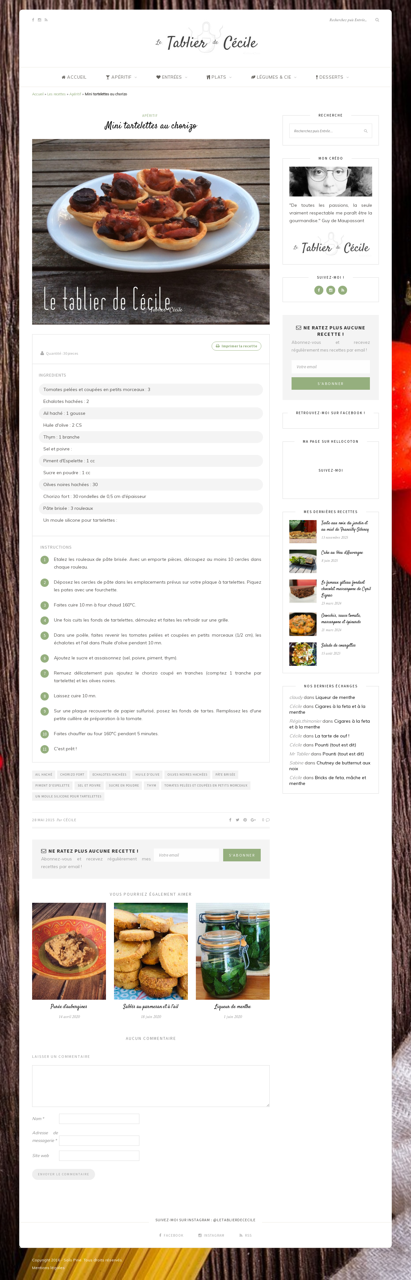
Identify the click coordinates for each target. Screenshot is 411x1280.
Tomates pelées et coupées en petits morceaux (206, 785)
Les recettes (56, 94)
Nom (38, 1118)
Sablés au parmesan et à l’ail (151, 1007)
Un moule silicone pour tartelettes (68, 796)
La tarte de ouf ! (332, 736)
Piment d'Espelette (52, 785)
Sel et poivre (89, 785)
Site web (40, 1155)
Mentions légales (48, 1267)
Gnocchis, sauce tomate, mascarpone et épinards (341, 619)
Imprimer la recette (236, 346)
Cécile (69, 819)
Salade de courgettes (338, 645)
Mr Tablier (299, 754)
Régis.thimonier (305, 721)
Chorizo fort (72, 774)
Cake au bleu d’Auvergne (342, 553)
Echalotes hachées (109, 774)
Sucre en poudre (124, 785)
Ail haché (43, 774)
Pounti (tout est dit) (335, 745)
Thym (151, 785)
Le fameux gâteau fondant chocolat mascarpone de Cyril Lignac (346, 589)
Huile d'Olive (148, 774)
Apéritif (75, 94)
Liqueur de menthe (233, 1007)
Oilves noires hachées (187, 774)
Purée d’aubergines (69, 1007)
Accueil (38, 94)
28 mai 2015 (43, 819)
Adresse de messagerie (45, 1136)
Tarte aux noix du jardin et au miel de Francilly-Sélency (345, 526)
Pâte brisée (225, 774)
